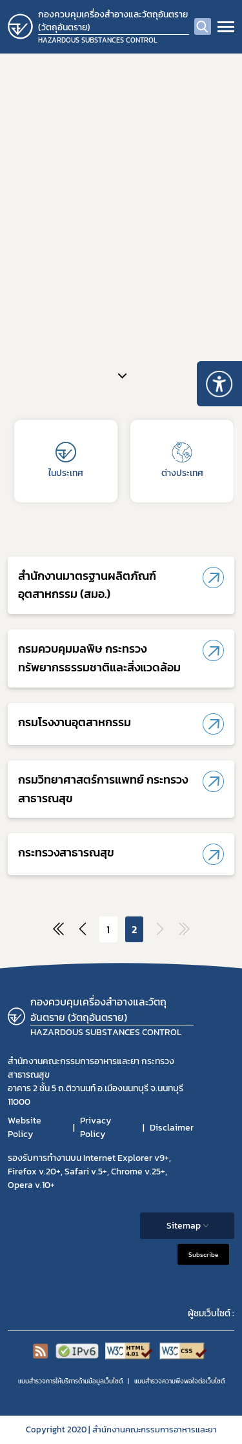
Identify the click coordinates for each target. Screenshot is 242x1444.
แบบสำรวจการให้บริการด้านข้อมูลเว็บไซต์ (70, 1381)
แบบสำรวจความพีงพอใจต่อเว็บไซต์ (179, 1381)
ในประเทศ (65, 461)
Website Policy (24, 1127)
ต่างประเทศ (182, 461)
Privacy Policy (95, 1127)
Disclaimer (172, 1127)
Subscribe (203, 1255)
